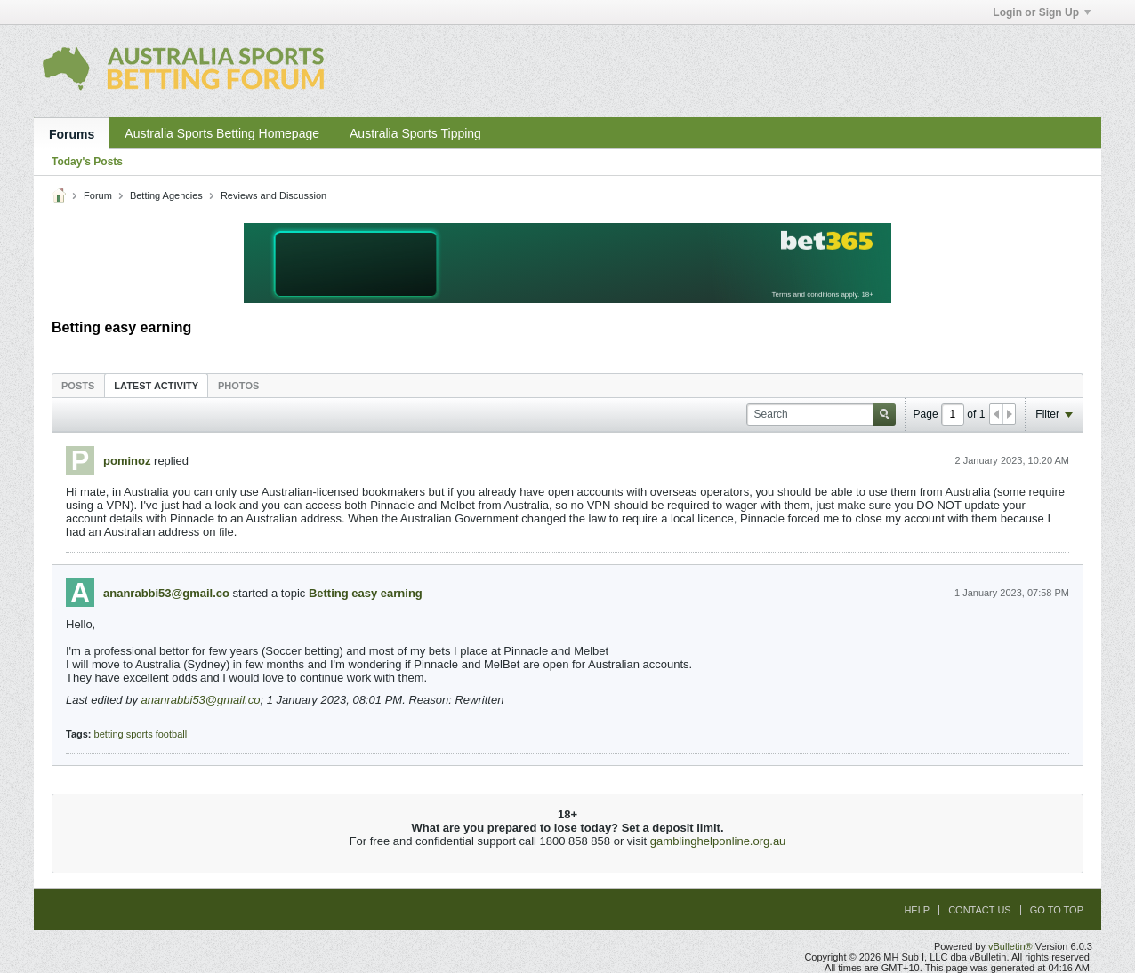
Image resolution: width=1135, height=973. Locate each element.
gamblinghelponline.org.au (718, 841)
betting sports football (141, 734)
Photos (238, 385)
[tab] (78, 385)
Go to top (1056, 910)
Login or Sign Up (1042, 12)
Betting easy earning (366, 593)
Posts (77, 385)
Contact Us (979, 910)
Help (917, 910)
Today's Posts (87, 162)
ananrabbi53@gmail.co (166, 593)
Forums (71, 134)
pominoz (126, 460)
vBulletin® (1010, 946)
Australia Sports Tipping (415, 133)
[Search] (821, 414)
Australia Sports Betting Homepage (222, 133)
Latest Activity (156, 385)
